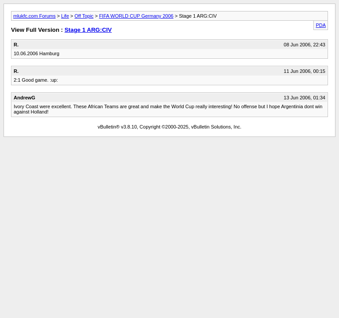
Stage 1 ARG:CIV (88, 29)
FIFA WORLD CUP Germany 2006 (136, 16)
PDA (321, 25)
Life (65, 16)
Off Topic (84, 16)
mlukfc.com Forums (34, 16)
